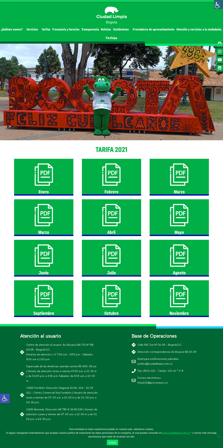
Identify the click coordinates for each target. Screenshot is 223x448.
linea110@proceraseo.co (153, 383)
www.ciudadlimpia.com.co (176, 432)
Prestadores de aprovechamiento (153, 29)
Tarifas (46, 29)
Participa (111, 38)
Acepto (112, 442)
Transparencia (90, 29)
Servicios (33, 29)
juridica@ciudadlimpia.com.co (155, 364)
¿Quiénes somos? (13, 29)
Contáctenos (122, 29)
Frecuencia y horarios (65, 29)
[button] (104, 137)
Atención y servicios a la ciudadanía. (199, 29)
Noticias (106, 29)
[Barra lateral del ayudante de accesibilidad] (218, 4)
